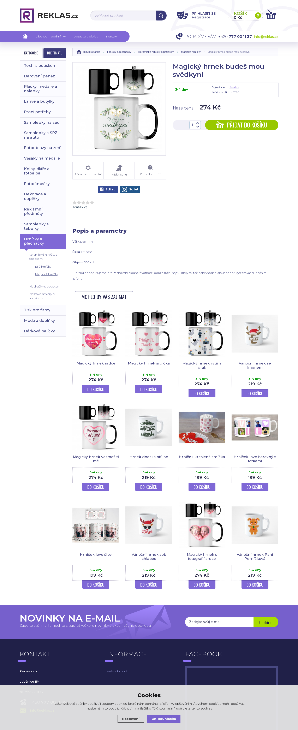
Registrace (201, 17)
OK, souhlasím (163, 719)
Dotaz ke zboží (150, 170)
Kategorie (31, 53)
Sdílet (107, 189)
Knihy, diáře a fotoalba (36, 171)
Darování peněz (39, 76)
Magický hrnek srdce (96, 363)
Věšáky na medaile (42, 158)
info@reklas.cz (266, 37)
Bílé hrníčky (43, 266)
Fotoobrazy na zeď (42, 148)
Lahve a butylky (39, 101)
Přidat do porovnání (88, 170)
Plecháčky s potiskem (44, 286)
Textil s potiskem (40, 65)
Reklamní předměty (33, 211)
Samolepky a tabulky (36, 226)
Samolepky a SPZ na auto (40, 135)
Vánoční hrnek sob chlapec (149, 560)
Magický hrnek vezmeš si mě (96, 463)
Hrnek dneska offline (149, 461)
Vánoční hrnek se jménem (255, 365)
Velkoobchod (117, 675)
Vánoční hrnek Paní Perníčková (255, 560)
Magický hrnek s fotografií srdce (202, 560)
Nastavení (130, 719)
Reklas (234, 87)
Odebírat (266, 626)
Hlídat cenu (119, 170)
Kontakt (111, 36)
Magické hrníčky (46, 274)
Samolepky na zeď (42, 122)
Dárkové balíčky (39, 331)
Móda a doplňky (39, 320)
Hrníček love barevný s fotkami (255, 463)
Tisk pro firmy (37, 310)
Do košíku (95, 393)
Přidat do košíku (241, 124)
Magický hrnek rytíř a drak (201, 365)
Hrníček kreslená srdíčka (202, 461)
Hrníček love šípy (96, 558)
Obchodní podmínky (51, 36)
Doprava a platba (85, 36)
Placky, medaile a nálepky (40, 88)
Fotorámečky (37, 184)
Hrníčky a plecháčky (34, 241)
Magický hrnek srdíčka (149, 363)
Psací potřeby (37, 112)
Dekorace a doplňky (35, 196)
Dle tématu (54, 53)
